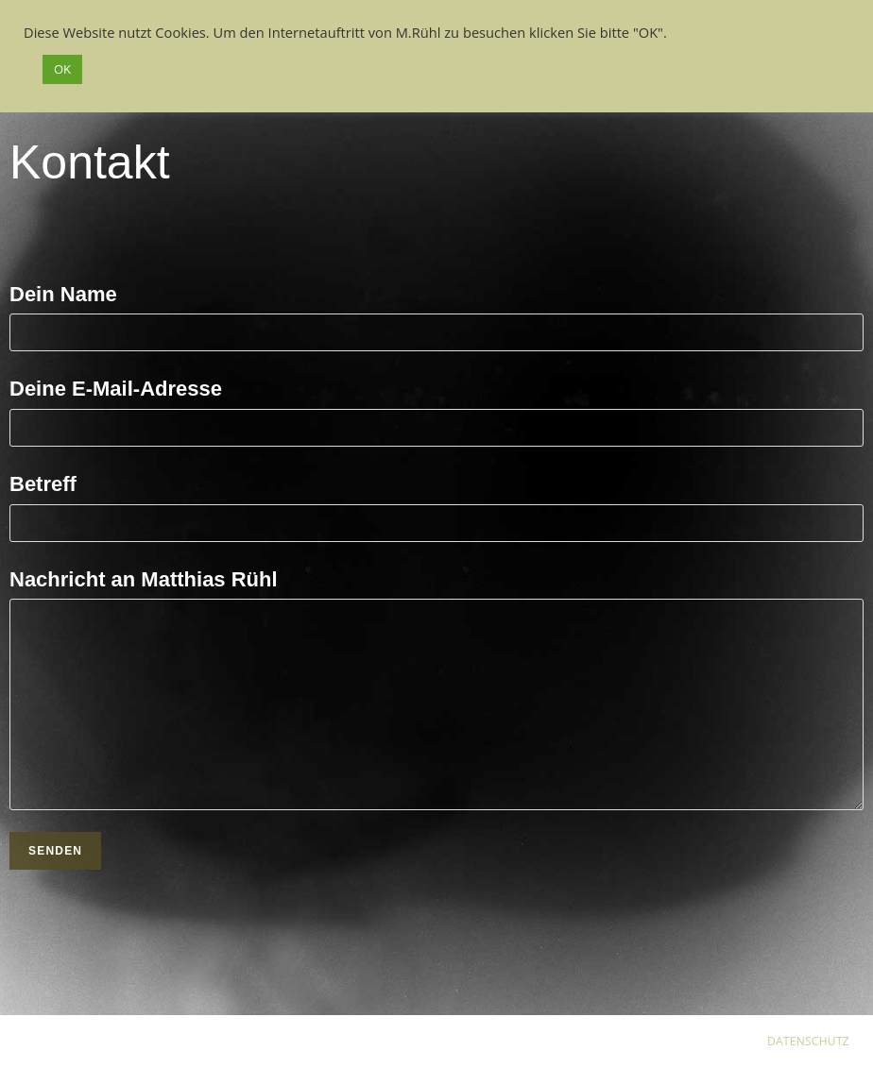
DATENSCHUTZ (808, 1041)
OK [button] (62, 68)
